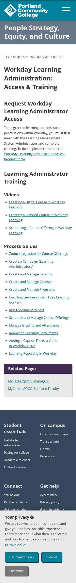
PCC (7, 57)
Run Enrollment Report (26, 310)
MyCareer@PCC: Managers (28, 381)
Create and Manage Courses (30, 281)
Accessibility (48, 495)
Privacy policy (49, 502)
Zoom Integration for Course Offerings (38, 253)
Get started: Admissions (12, 442)
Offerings (62, 317)
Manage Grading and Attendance (34, 325)
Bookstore (47, 456)
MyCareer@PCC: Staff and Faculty (33, 388)
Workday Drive (24, 346)
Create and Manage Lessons (30, 274)
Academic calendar (17, 460)
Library (45, 449)
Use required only (21, 557)
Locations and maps (54, 434)
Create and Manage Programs (32, 289)
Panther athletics (15, 502)
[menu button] (66, 10)
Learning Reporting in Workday (33, 353)
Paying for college (16, 452)
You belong (11, 495)
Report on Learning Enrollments (33, 333)
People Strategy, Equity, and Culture (37, 32)
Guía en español (15, 509)
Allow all (52, 557)
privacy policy (15, 544)
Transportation (50, 441)
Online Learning (15, 467)
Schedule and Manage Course (32, 317)
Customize (16, 571)
